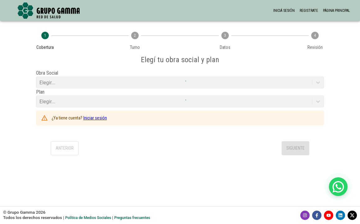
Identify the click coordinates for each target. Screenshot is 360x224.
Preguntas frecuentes (132, 218)
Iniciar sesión (95, 117)
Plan (40, 92)
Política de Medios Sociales (88, 218)
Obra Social (47, 73)
